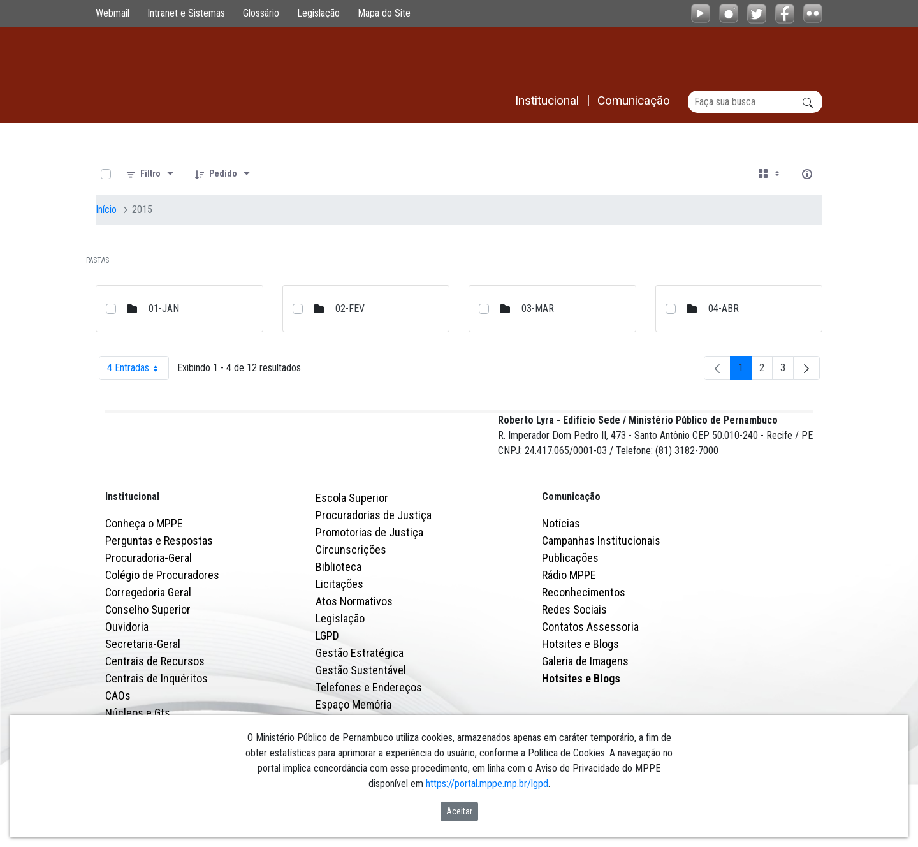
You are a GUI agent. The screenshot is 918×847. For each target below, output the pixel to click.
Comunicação (571, 552)
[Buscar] (755, 102)
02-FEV (350, 308)
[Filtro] (150, 174)
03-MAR (537, 308)
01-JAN (164, 308)
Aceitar (459, 811)
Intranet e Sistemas (186, 13)
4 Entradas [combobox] (138, 368)
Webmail (112, 13)
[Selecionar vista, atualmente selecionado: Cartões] (770, 174)
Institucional (132, 552)
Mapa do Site (384, 13)
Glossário (261, 13)
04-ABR (723, 308)
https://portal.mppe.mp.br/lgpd (487, 783)
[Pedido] (223, 174)
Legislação (318, 13)
